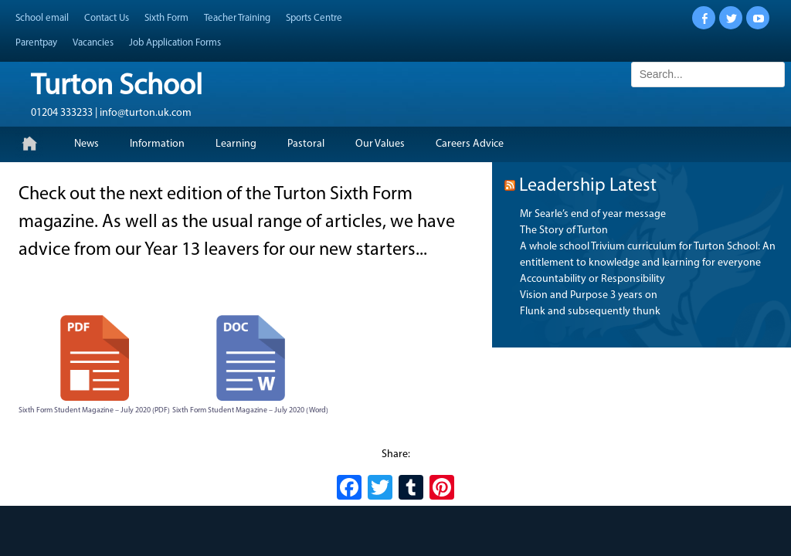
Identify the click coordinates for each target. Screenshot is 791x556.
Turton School (116, 87)
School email (42, 18)
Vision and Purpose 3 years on (588, 295)
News (86, 144)
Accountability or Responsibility (592, 279)
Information (157, 144)
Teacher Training (237, 18)
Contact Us (106, 18)
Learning (236, 144)
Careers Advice (470, 144)
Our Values (380, 144)
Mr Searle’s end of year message (593, 214)
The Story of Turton (564, 230)
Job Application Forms (175, 43)
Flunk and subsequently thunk (590, 311)
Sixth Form (166, 18)
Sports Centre (314, 18)
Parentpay (36, 43)
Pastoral (305, 144)
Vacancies (93, 43)
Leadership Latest (588, 186)
